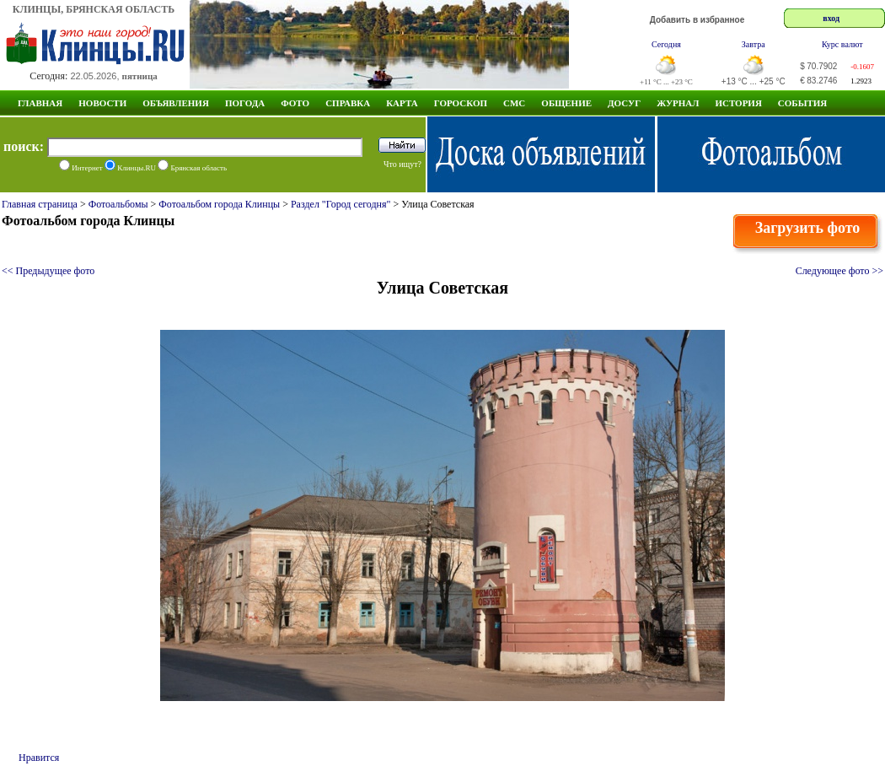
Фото (295, 103)
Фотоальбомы (118, 204)
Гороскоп (460, 103)
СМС (514, 103)
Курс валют (842, 44)
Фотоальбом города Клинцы (219, 204)
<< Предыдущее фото (48, 271)
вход (831, 18)
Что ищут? (402, 164)
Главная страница (40, 204)
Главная (40, 103)
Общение (566, 103)
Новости (102, 103)
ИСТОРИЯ (738, 103)
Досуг (624, 103)
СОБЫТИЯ (802, 103)
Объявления (175, 103)
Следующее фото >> (839, 271)
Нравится (39, 757)
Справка (347, 103)
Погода (245, 103)
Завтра (753, 44)
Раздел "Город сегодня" (341, 204)
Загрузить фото (808, 227)
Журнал (678, 103)
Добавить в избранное (697, 19)
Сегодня (666, 44)
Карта (402, 103)
